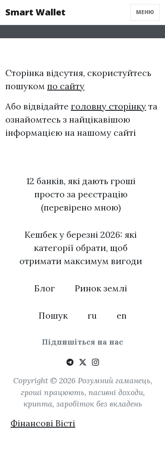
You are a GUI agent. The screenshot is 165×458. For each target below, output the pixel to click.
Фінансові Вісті (43, 423)
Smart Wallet (35, 12)
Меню (145, 12)
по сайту (65, 85)
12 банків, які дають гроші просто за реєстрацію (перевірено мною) (81, 194)
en (122, 315)
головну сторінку (108, 106)
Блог (44, 288)
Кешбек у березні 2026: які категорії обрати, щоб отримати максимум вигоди (80, 247)
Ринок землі (101, 288)
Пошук (53, 315)
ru (92, 315)
